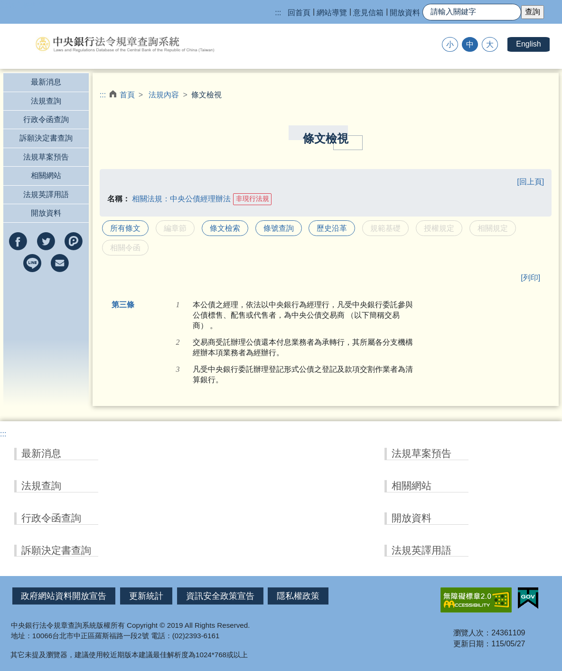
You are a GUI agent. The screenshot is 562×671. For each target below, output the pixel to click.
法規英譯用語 (46, 194)
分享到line (32, 263)
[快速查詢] (471, 12)
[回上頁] (530, 182)
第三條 (123, 305)
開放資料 (405, 13)
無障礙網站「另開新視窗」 (476, 600)
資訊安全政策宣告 (220, 596)
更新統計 (146, 596)
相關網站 (46, 175)
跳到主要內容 (23, 5)
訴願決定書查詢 (46, 138)
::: (278, 13)
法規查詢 (46, 101)
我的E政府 (528, 598)
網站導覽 (332, 13)
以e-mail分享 (60, 263)
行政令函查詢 (46, 119)
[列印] (530, 278)
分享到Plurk (74, 241)
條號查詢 (278, 228)
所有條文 (125, 228)
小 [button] (450, 44)
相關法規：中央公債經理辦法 (181, 198)
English (528, 44)
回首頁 (299, 13)
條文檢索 (225, 228)
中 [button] (470, 44)
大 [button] (490, 44)
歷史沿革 (332, 228)
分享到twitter (46, 241)
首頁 (127, 95)
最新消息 (46, 82)
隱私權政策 (298, 596)
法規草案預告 (46, 157)
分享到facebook (18, 241)
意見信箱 (368, 13)
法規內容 (164, 95)
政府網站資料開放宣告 (63, 596)
